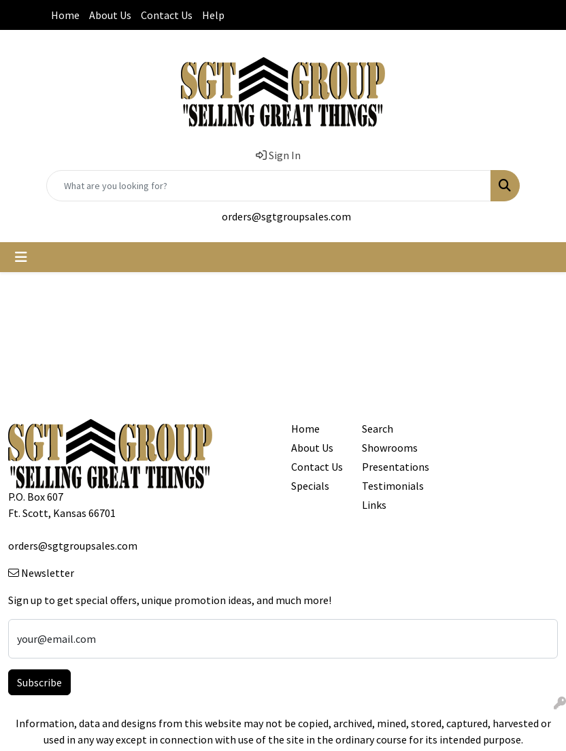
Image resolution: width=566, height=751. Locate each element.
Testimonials (389, 486)
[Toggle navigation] (21, 257)
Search (377, 428)
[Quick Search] (268, 185)
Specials (310, 486)
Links (374, 505)
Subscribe (39, 682)
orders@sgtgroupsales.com (286, 216)
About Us (110, 15)
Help (213, 15)
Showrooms (389, 447)
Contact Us (167, 15)
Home (65, 15)
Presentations (389, 466)
